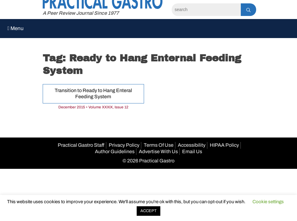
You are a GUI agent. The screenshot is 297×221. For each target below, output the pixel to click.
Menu (15, 28)
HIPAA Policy (224, 145)
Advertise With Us (158, 151)
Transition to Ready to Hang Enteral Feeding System (93, 93)
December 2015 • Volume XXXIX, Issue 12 (93, 107)
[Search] (206, 9)
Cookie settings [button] (268, 201)
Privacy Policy (124, 145)
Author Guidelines (115, 151)
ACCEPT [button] (148, 211)
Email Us (192, 151)
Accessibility (191, 145)
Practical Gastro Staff (81, 145)
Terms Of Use (159, 145)
